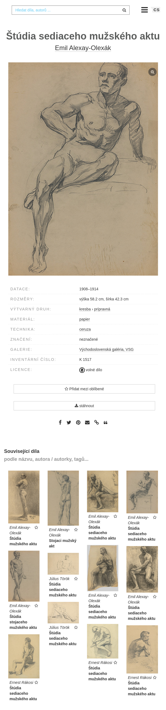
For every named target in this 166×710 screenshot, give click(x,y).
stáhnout (84, 417)
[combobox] (70, 21)
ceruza (85, 340)
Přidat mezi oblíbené (84, 400)
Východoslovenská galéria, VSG (106, 360)
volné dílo (90, 381)
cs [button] (157, 20)
